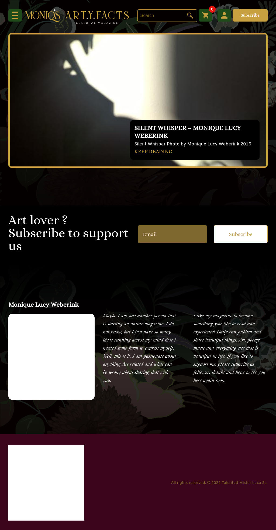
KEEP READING (153, 151)
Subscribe (250, 15)
